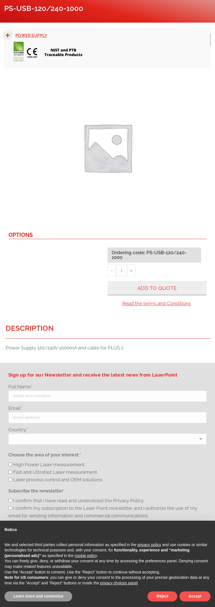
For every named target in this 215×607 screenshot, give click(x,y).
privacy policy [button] (149, 544)
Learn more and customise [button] (38, 596)
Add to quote (157, 288)
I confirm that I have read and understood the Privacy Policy (78, 500)
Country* (17, 429)
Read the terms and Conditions (156, 303)
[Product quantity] (121, 271)
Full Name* (20, 386)
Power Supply (31, 35)
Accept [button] (195, 596)
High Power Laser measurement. (49, 464)
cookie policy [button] (86, 555)
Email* (15, 408)
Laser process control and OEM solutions (57, 479)
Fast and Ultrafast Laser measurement (55, 472)
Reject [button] (162, 596)
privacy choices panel (119, 583)
